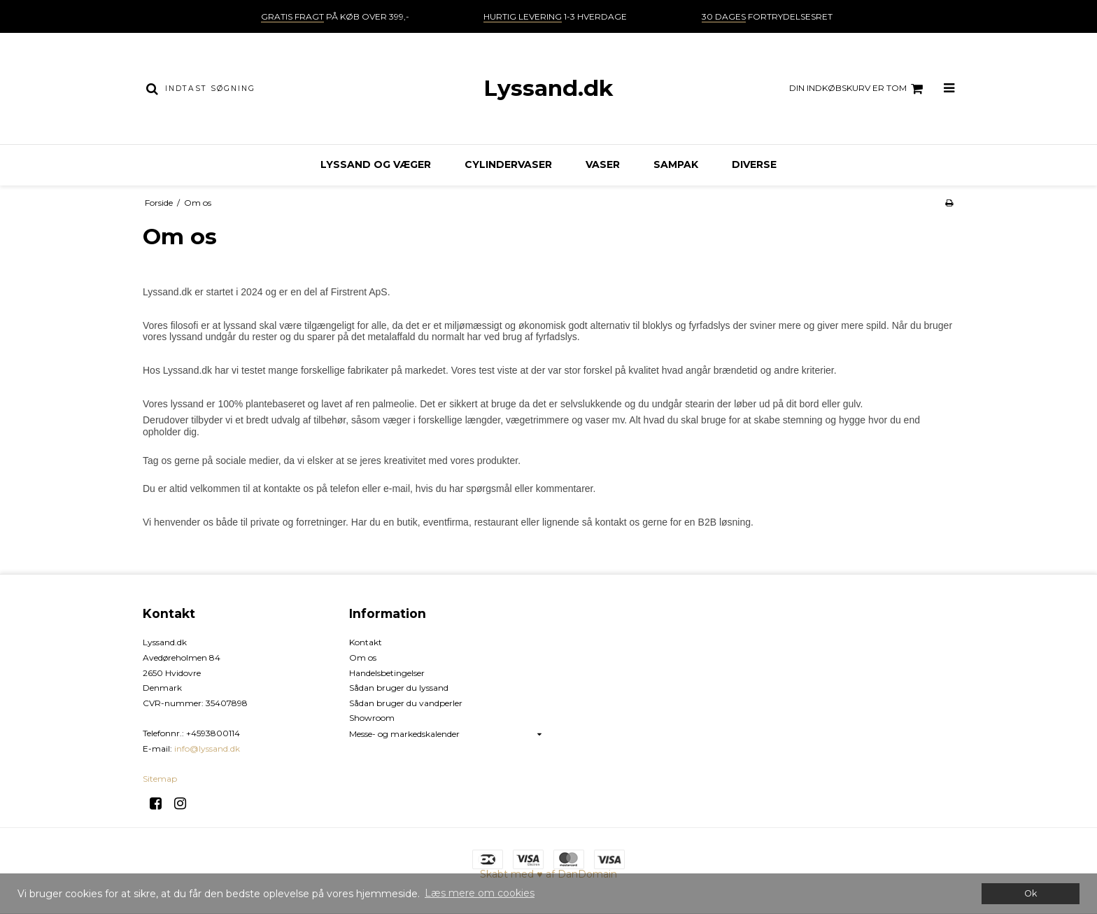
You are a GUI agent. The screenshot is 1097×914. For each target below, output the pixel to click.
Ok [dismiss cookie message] (1030, 893)
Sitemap (160, 778)
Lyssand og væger (375, 164)
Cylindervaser (508, 164)
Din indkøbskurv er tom (858, 89)
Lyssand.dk (548, 88)
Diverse (754, 164)
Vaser (603, 164)
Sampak (675, 164)
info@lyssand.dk (207, 748)
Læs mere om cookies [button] (480, 893)
